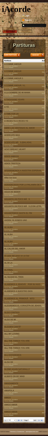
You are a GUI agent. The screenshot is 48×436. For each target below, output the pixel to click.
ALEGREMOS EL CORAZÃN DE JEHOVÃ (24, 306)
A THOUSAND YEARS (14, 100)
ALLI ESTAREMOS (12, 355)
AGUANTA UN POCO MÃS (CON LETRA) (23, 206)
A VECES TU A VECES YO (16, 121)
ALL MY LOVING (11, 334)
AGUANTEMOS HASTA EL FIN (18, 213)
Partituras (10, 31)
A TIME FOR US (11, 114)
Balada (11, 67)
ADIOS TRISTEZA (12, 163)
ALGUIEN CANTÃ (12, 327)
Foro (24, 28)
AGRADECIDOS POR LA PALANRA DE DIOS (24, 185)
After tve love (10, 178)
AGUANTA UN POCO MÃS (17, 199)
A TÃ (7, 107)
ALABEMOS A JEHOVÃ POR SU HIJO (22, 284)
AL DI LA (8, 263)
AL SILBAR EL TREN (13, 277)
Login (27, 16)
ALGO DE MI (10, 320)
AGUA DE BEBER (12, 192)
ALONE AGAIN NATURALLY (17, 369)
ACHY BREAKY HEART (15, 149)
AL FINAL (8, 270)
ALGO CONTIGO (11, 312)
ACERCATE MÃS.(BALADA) (17, 142)
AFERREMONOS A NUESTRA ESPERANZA (24, 171)
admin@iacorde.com (32, 431)
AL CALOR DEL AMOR (14, 249)
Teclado (14, 179)
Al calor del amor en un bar (16, 256)
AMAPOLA (9, 391)
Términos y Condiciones (17, 431)
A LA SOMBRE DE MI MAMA (17, 93)
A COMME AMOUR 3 (13, 78)
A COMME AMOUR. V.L (14, 85)
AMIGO (7, 398)
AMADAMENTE (11, 383)
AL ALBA (8, 227)
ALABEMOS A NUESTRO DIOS (18, 291)
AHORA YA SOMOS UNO (15, 220)
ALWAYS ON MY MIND (14, 376)
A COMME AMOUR (12, 64)
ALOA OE (8, 362)
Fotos (25, 31)
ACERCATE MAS (12, 135)
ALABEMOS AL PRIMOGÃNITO (19, 299)
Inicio (10, 28)
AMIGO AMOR (10, 405)
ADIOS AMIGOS (11, 156)
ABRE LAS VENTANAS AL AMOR (19, 128)
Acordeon (15, 66)
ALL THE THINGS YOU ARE (17, 341)
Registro (28, 20)
